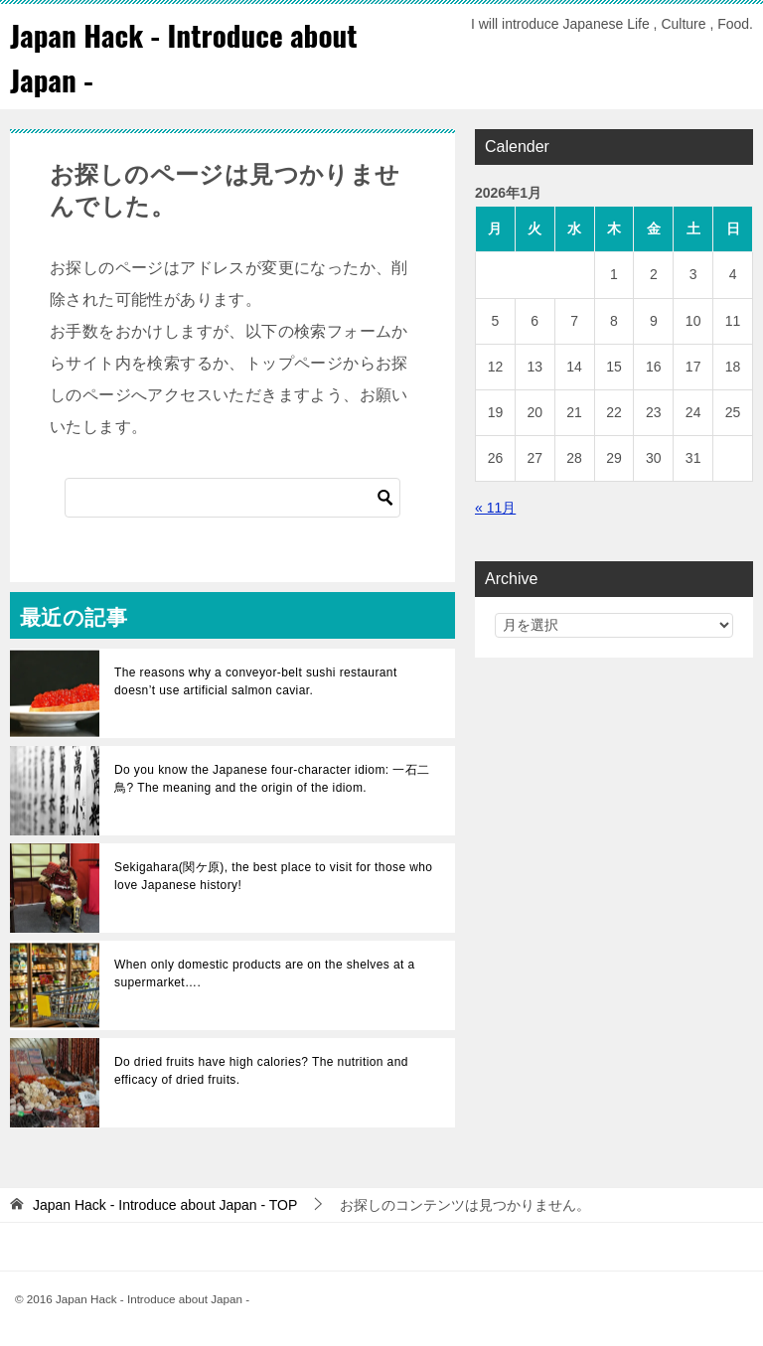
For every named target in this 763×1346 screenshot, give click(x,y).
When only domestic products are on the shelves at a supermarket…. (264, 973)
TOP (165, 1205)
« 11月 (495, 508)
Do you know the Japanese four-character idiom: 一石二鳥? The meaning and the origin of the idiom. (271, 779)
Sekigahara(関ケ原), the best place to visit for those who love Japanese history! (273, 876)
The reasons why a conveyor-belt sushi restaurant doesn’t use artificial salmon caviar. (255, 681)
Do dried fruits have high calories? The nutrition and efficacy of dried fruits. (261, 1071)
